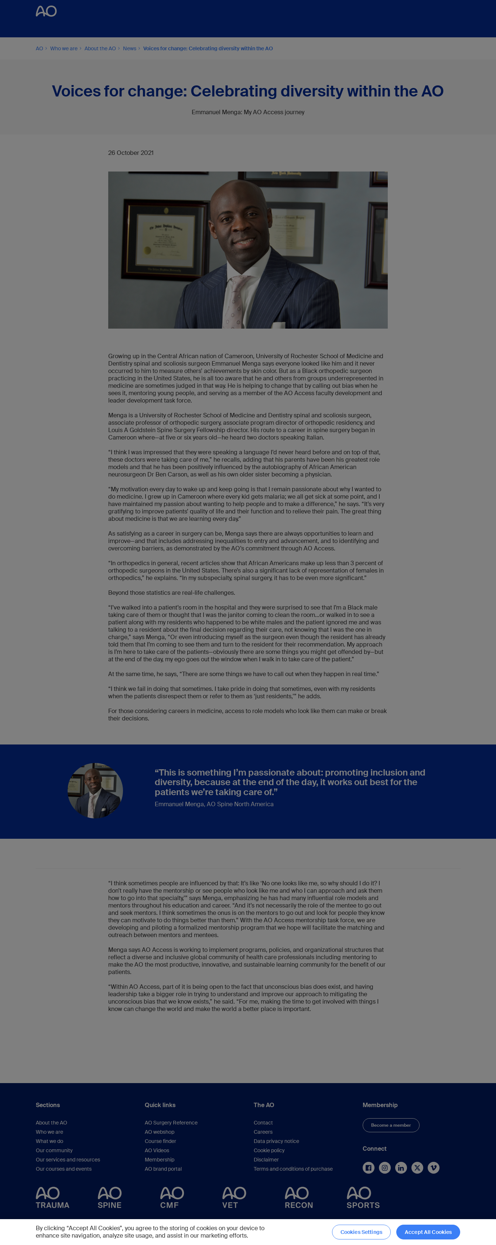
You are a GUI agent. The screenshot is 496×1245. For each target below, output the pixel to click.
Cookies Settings (361, 1232)
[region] (248, 1232)
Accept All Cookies (428, 1232)
